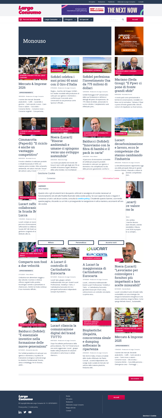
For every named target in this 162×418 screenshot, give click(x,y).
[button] (123, 173)
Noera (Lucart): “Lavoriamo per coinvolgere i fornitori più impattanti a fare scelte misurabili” (128, 275)
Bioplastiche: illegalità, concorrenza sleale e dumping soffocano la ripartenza (97, 339)
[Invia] (123, 19)
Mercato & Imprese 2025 (129, 339)
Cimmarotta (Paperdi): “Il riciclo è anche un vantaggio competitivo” (33, 147)
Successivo (135, 379)
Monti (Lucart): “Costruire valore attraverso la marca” (127, 207)
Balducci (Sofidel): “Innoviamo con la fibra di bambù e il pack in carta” (96, 147)
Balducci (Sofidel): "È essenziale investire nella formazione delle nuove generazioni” (33, 338)
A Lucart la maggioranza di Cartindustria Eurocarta (94, 270)
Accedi (135, 19)
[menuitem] (91, 2)
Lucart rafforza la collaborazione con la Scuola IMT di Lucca (33, 209)
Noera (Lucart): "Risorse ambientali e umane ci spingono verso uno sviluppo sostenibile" (65, 146)
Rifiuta (51, 242)
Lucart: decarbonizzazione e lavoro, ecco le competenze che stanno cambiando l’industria (129, 149)
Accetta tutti (111, 242)
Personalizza (81, 242)
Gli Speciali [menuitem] (84, 19)
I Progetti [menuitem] (68, 19)
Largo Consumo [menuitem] (51, 19)
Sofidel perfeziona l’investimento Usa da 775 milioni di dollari (96, 82)
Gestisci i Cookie (149, 416)
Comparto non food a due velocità (33, 264)
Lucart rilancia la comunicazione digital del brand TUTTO (63, 331)
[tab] (51, 179)
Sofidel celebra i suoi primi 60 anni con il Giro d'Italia (64, 80)
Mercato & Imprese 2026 (33, 86)
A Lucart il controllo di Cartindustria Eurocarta (60, 267)
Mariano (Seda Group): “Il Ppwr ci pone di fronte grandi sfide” (128, 85)
